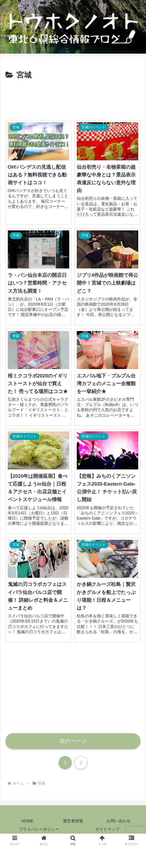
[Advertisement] (73, 98)
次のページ (73, 741)
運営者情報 (73, 821)
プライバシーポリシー (39, 829)
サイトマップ (107, 829)
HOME (27, 821)
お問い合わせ (118, 821)
